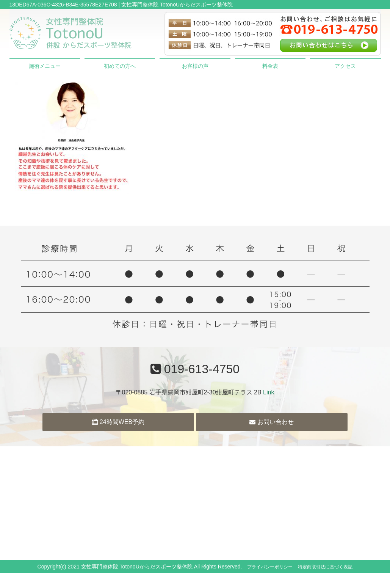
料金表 (270, 66)
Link (268, 392)
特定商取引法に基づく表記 (325, 567)
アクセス (345, 66)
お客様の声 (195, 66)
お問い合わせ (271, 422)
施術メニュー (45, 66)
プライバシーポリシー (270, 567)
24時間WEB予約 (118, 422)
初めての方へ (120, 66)
